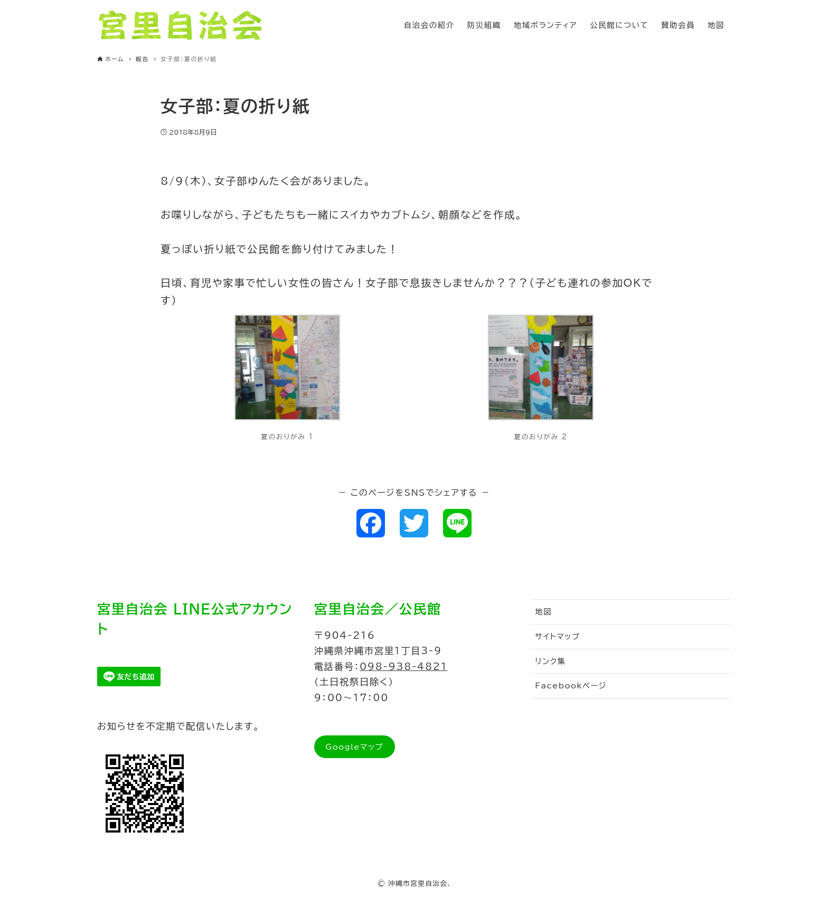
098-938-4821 (403, 666)
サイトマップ (557, 636)
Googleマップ (354, 747)
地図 (543, 612)
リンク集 (550, 661)
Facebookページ (571, 685)
